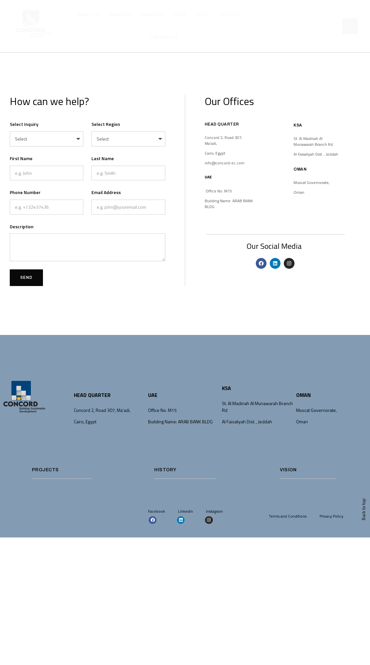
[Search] (350, 26)
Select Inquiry (24, 124)
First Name (21, 158)
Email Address (106, 192)
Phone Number (25, 192)
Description (22, 226)
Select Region (105, 124)
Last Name (102, 158)
